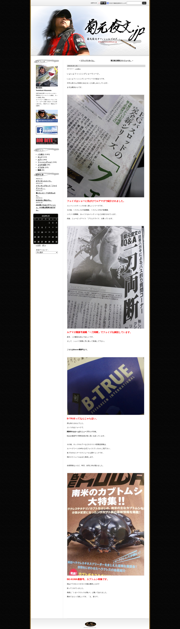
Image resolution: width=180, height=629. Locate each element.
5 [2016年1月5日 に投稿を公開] (38, 227)
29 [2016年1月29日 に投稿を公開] (49, 242)
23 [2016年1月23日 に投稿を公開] (53, 237)
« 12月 (38, 245)
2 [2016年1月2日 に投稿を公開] (52, 223)
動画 (39, 170)
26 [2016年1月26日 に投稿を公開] (38, 242)
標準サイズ (99, 2)
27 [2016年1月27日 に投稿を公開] (42, 242)
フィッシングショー (45, 162)
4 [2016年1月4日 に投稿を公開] (34, 227)
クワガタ (41, 167)
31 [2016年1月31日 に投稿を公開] (56, 242)
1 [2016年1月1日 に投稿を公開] (49, 223)
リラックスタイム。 (87, 60)
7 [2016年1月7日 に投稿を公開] (45, 227)
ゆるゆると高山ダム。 (44, 200)
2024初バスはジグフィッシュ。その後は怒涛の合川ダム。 (46, 207)
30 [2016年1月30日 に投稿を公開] (53, 242)
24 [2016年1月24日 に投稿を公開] (56, 237)
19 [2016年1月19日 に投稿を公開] (38, 237)
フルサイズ (104, 2)
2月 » (44, 245)
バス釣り (41, 154)
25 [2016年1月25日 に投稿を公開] (35, 242)
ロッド (40, 157)
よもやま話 (42, 165)
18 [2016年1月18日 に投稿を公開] (35, 237)
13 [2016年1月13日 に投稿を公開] (42, 232)
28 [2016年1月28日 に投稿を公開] (45, 242)
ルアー (40, 160)
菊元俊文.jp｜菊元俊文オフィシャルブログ (90, 31)
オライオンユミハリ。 (44, 181)
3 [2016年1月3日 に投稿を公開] (56, 223)
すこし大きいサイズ (101, 2)
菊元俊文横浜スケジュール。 (121, 60)
